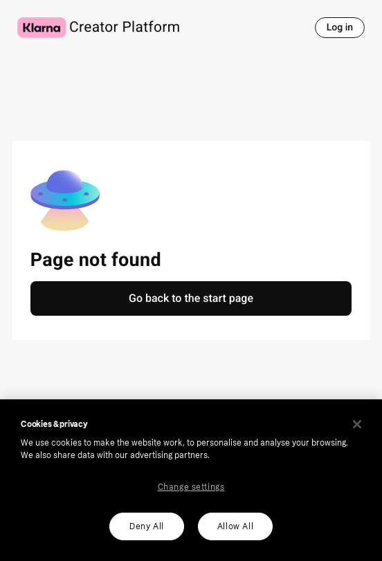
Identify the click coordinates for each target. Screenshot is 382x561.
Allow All (235, 526)
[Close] (357, 424)
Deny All (146, 526)
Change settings (191, 487)
